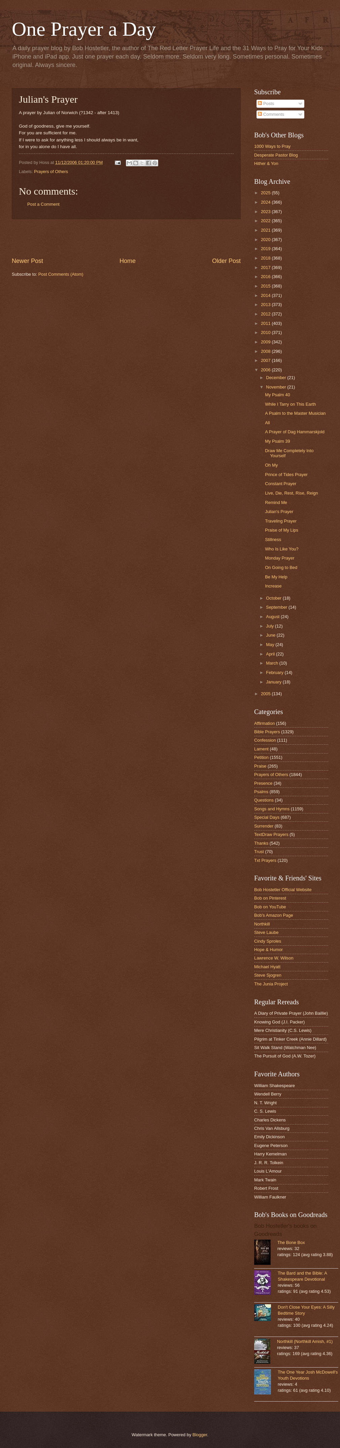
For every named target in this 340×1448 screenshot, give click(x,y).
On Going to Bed (281, 567)
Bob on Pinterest (270, 898)
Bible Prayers (267, 731)
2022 (266, 220)
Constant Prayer (280, 483)
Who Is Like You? (282, 548)
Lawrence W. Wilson (274, 958)
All (267, 422)
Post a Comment (43, 204)
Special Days (266, 817)
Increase (273, 585)
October (274, 598)
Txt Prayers (265, 860)
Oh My (271, 465)
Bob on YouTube (270, 906)
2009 (266, 341)
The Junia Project (271, 983)
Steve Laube (266, 932)
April (271, 653)
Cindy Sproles (267, 941)
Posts (266, 103)
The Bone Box (291, 1242)
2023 (266, 211)
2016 (266, 276)
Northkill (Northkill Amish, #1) (305, 1341)
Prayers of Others (51, 171)
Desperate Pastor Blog (276, 155)
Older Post (226, 261)
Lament (261, 748)
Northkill (262, 924)
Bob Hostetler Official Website (283, 889)
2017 (266, 267)
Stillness (273, 539)
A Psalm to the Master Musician (295, 413)
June (271, 635)
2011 (266, 323)
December (276, 377)
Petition (261, 757)
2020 (266, 239)
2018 (266, 258)
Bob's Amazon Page (273, 915)
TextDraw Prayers (271, 834)
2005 (266, 693)
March (272, 663)
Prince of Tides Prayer (286, 474)
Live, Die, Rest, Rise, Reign (291, 493)
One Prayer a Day (84, 29)
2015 (266, 286)
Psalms (261, 791)
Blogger (200, 1434)
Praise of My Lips (281, 530)
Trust (259, 851)
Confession (265, 740)
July (270, 626)
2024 (266, 202)
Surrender (263, 826)
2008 (266, 351)
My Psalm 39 (277, 441)
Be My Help (276, 576)
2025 (266, 192)
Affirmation (264, 723)
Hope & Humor (268, 949)
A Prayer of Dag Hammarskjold (295, 431)
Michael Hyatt (267, 966)
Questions (264, 800)
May (270, 644)
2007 (266, 360)
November (276, 387)
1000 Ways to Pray (272, 146)
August (273, 616)
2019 (266, 248)
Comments (271, 114)
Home (128, 261)
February (275, 672)
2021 (266, 230)
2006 (266, 369)
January (274, 681)
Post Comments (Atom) (60, 274)
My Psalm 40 (277, 394)
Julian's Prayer (279, 511)
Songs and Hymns (272, 808)
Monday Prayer (279, 558)
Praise (260, 766)
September (277, 607)
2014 (266, 295)
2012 (266, 313)
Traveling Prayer (281, 521)
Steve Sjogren (267, 975)
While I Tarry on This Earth (290, 404)
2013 (266, 304)
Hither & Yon (266, 163)
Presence (263, 783)
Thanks (261, 843)
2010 (266, 332)
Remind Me (276, 502)
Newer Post (27, 261)
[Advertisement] (126, 238)
